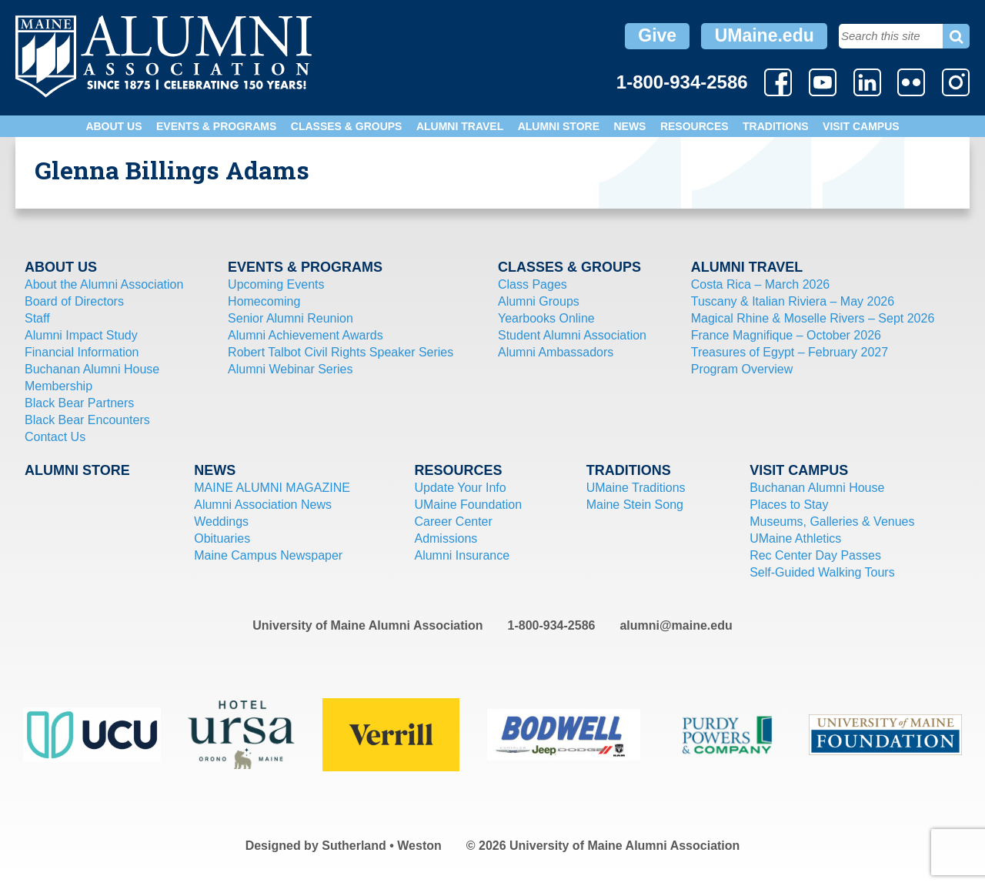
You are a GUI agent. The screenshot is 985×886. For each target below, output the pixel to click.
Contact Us (55, 436)
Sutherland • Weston (382, 845)
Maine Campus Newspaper (268, 555)
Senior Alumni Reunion (290, 318)
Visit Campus (861, 126)
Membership (58, 386)
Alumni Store (558, 126)
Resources (694, 126)
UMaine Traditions (636, 487)
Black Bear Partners (79, 403)
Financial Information (82, 352)
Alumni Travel (459, 126)
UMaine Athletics (795, 538)
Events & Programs (216, 126)
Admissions (445, 538)
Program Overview (742, 369)
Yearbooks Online (546, 318)
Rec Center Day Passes (815, 555)
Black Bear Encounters (87, 419)
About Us (113, 126)
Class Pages (532, 284)
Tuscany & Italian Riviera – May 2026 (792, 301)
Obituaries (222, 538)
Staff (37, 318)
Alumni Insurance (461, 555)
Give (657, 35)
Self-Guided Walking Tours (822, 572)
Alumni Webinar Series (290, 369)
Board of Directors (74, 301)
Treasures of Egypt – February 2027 (789, 352)
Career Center (453, 521)
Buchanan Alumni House (92, 369)
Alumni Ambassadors (555, 352)
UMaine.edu (764, 35)
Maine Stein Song (634, 504)
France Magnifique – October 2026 (786, 335)
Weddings (221, 521)
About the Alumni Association (104, 284)
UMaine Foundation (468, 504)
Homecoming (264, 301)
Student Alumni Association (572, 335)
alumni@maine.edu (675, 625)
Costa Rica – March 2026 (760, 284)
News (629, 126)
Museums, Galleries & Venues (832, 521)
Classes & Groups (346, 126)
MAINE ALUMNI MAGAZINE (272, 487)
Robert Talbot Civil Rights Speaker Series (340, 352)
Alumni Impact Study (81, 335)
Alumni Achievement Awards (305, 335)
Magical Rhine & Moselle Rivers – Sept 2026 (813, 318)
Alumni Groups (538, 301)
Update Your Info (460, 487)
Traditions (776, 126)
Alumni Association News (263, 504)
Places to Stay (789, 504)
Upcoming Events (276, 284)
